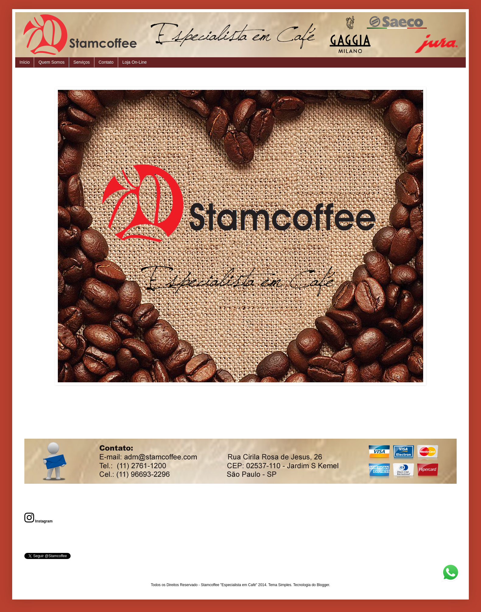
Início (24, 62)
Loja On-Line (134, 62)
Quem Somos (51, 62)
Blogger (323, 585)
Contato (106, 62)
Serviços (81, 62)
